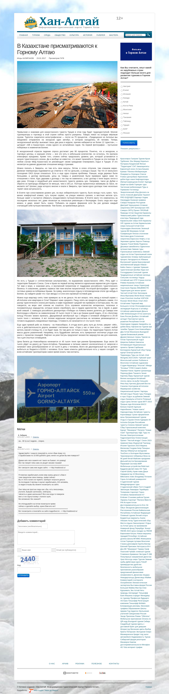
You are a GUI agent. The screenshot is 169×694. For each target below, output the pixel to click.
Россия (143, 614)
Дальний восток (127, 461)
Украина (124, 500)
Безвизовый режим (135, 334)
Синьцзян (144, 381)
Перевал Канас (127, 371)
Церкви (123, 611)
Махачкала (135, 332)
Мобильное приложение (131, 619)
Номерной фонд (127, 528)
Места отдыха (126, 523)
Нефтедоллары (142, 179)
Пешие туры (138, 394)
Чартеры (144, 391)
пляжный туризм (143, 552)
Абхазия (124, 520)
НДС (141, 433)
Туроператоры (132, 433)
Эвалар (123, 451)
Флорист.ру (125, 629)
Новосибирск (145, 329)
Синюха (131, 425)
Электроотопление (135, 435)
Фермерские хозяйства (130, 389)
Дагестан (147, 557)
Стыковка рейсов (135, 497)
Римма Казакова (127, 283)
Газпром (134, 159)
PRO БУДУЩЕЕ (127, 197)
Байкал (132, 342)
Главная (23, 35)
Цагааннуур (146, 371)
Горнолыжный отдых (135, 340)
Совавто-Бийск (140, 368)
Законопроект (139, 523)
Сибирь (147, 621)
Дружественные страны (130, 337)
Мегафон (146, 645)
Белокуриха (125, 350)
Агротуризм (133, 386)
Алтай (141, 231)
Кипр (139, 448)
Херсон (139, 241)
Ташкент (146, 195)
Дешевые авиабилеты (130, 246)
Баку (131, 443)
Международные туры (129, 484)
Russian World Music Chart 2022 (134, 301)
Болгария (135, 453)
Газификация (126, 234)
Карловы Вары (127, 376)
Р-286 (149, 554)
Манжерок (125, 642)
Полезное (96, 664)
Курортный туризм (142, 376)
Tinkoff (143, 562)
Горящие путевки (133, 541)
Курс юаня (130, 179)
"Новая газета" (138, 409)
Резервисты (125, 174)
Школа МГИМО (134, 539)
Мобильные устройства (130, 466)
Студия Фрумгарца (128, 365)
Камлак (133, 642)
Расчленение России (129, 510)
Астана (139, 169)
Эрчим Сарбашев (135, 347)
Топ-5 (141, 487)
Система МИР (136, 464)
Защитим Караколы (142, 213)
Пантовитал (133, 319)
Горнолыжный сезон (143, 254)
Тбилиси (131, 171)
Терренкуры (125, 355)
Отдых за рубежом (134, 396)
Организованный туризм (135, 417)
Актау (130, 520)
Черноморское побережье (131, 456)
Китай (124, 102)
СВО (122, 314)
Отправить (23, 576)
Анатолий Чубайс (128, 552)
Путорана (124, 164)
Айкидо (149, 365)
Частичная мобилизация (131, 187)
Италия (123, 446)
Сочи (137, 329)
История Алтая (130, 502)
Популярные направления (131, 557)
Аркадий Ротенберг (129, 536)
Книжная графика (138, 200)
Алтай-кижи (125, 303)
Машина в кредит (133, 595)
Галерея (101, 35)
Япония (125, 133)
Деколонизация (141, 508)
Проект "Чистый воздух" (131, 440)
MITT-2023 (147, 402)
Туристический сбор (142, 520)
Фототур (129, 559)
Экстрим (143, 554)
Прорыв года (126, 404)
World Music (139, 296)
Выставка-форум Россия (141, 585)
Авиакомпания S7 (136, 495)
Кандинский (134, 164)
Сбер (122, 427)
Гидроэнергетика (127, 438)
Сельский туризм (140, 272)
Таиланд (146, 443)
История (87, 35)
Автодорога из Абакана (138, 259)
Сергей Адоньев (134, 407)
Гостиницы (134, 190)
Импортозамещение (129, 182)
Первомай (125, 464)
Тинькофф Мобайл (137, 603)
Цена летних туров (134, 402)
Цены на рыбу (133, 381)
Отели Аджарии (141, 420)
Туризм (36, 35)
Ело (144, 505)
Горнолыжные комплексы (131, 252)
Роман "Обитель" (142, 616)
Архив (65, 664)
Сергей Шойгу (126, 471)
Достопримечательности (131, 505)
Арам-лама (138, 471)
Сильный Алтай (133, 226)
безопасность (126, 567)
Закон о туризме (133, 267)
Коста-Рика (127, 106)
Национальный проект (130, 391)
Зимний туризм (141, 425)
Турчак (147, 637)
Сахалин (124, 386)
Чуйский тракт (145, 358)
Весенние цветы (138, 629)
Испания (126, 94)
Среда (47, 35)
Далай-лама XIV (135, 469)
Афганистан (136, 327)
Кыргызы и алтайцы (139, 309)
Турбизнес (125, 161)
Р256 (131, 368)
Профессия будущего (139, 598)
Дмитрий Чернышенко (130, 205)
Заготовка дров (127, 236)
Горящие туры (140, 184)
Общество (60, 35)
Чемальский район (128, 215)
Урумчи (137, 371)
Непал (125, 113)
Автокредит (133, 593)
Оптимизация (126, 345)
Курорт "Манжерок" (128, 430)
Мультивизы (144, 453)
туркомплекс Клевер (129, 257)
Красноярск (125, 159)
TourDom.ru (125, 453)
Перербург (140, 528)
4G (121, 647)
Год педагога (133, 611)
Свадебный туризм (128, 624)
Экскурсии (130, 508)
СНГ (134, 166)
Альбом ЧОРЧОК (141, 298)
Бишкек (145, 169)
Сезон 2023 (146, 440)
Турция (125, 125)
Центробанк (132, 177)
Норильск (144, 161)
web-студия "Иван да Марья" (44, 690)
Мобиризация (141, 171)
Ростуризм (140, 203)
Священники (134, 614)
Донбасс (135, 316)
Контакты (114, 664)
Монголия (126, 109)
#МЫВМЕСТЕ (143, 288)
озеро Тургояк (139, 559)
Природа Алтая (127, 213)
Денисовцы (140, 577)
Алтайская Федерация (140, 513)
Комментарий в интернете (131, 580)
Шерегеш (124, 342)
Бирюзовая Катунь (128, 533)
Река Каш (124, 383)
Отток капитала (144, 314)
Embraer (124, 497)
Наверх (149, 687)
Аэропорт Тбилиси (136, 500)
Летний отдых (126, 394)
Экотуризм (141, 632)
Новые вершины (144, 533)
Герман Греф (143, 549)
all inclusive (143, 386)
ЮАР (124, 129)
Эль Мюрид (135, 161)
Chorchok (129, 298)
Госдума (133, 448)
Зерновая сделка (128, 241)
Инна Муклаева (127, 296)
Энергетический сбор (129, 192)
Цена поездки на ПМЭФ (141, 531)
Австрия (125, 86)
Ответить (36, 437)
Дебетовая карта (133, 562)
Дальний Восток (143, 383)
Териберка (143, 489)
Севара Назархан (128, 203)
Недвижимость (138, 637)
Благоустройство (134, 352)
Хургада (148, 182)
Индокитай (138, 443)
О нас (52, 664)
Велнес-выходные (128, 378)
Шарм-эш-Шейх (127, 184)
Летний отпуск (142, 515)
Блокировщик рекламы (130, 606)
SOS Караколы (144, 221)
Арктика (133, 383)
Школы (143, 608)
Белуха (123, 407)
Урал (122, 559)
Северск (124, 210)
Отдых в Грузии (127, 420)
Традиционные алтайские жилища (135, 275)
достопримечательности (131, 645)
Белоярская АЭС (142, 208)
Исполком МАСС (139, 404)
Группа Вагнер (144, 544)
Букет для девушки (138, 626)
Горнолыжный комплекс (135, 427)
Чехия (143, 373)
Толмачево (125, 492)
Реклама (79, 664)
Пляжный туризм (128, 515)
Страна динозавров (129, 544)
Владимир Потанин (143, 477)
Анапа (142, 518)
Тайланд (126, 121)
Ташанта (137, 373)
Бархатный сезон (128, 169)
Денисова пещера (141, 575)
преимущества (127, 564)
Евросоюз (134, 239)
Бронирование (141, 461)
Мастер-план (140, 588)
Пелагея (141, 430)
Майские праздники (141, 458)
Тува (145, 469)
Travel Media (133, 244)
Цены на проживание (138, 526)
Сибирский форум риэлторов (133, 639)
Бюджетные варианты (130, 518)
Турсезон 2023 (133, 446)
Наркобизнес (126, 409)
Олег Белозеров (140, 293)
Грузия (146, 497)
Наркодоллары (127, 412)
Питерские (131, 632)
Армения (124, 443)
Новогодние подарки (129, 324)
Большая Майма (127, 588)
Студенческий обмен (129, 487)
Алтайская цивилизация (131, 311)
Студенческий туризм (129, 482)
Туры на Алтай (137, 355)
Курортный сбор (138, 350)
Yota (125, 647)
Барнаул (138, 197)
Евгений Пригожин (128, 546)
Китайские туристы (142, 412)
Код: (19, 565)
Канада (125, 98)
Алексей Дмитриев (134, 195)
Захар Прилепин (127, 616)
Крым (147, 159)
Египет (125, 90)
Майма (148, 577)
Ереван (123, 171)
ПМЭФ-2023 (125, 531)
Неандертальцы (127, 577)
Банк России (126, 316)
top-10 (132, 474)
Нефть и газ (144, 239)
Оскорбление (126, 583)
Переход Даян (126, 373)
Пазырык (146, 448)
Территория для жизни (130, 290)
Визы (128, 327)
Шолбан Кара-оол (141, 270)
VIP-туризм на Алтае (129, 223)
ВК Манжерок (133, 231)
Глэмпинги (125, 554)
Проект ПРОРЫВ (141, 210)
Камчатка (140, 342)
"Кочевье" (124, 368)
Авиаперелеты (143, 166)
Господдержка (126, 272)
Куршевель (125, 590)
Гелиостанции (141, 438)
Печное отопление (140, 234)
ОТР (136, 280)
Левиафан (134, 489)
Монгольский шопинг (129, 360)
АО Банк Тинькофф (129, 601)
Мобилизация (131, 314)
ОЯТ (132, 208)
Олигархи (135, 174)
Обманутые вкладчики (137, 451)
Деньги (145, 311)
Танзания (126, 117)
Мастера (113, 35)
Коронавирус (126, 414)
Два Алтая (125, 332)
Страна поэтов (144, 280)
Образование (134, 608)
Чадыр (141, 277)
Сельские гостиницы (129, 277)
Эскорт (148, 528)
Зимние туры (137, 249)
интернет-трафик (135, 647)
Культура (74, 35)
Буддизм (124, 469)
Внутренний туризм (129, 262)
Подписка (143, 244)
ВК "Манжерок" (131, 549)
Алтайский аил (127, 280)
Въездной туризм (136, 621)
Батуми (131, 422)
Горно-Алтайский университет (133, 479)
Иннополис (136, 228)
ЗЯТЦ (131, 210)
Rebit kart (145, 466)
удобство (137, 564)
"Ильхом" (141, 365)
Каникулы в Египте (134, 399)
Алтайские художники (138, 363)
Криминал (134, 554)
